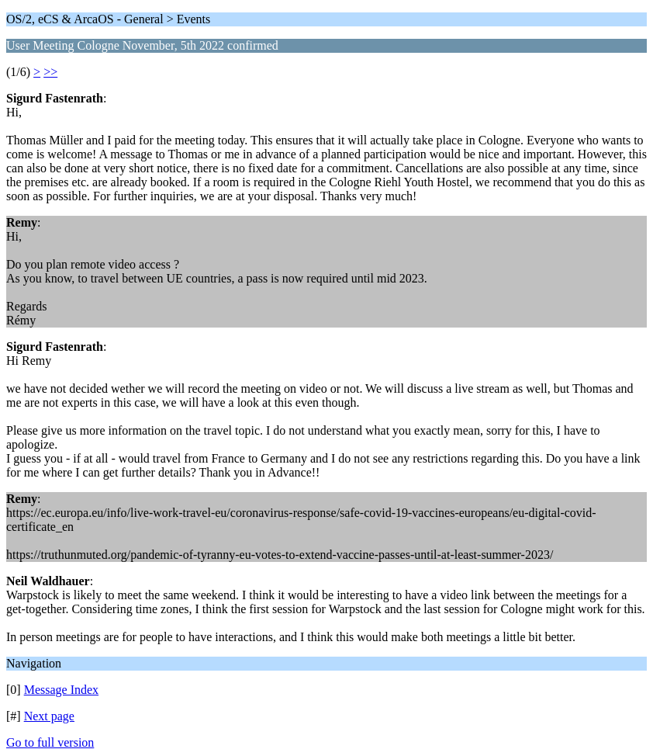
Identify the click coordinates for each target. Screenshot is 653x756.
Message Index (61, 689)
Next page (49, 716)
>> (50, 71)
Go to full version (50, 742)
